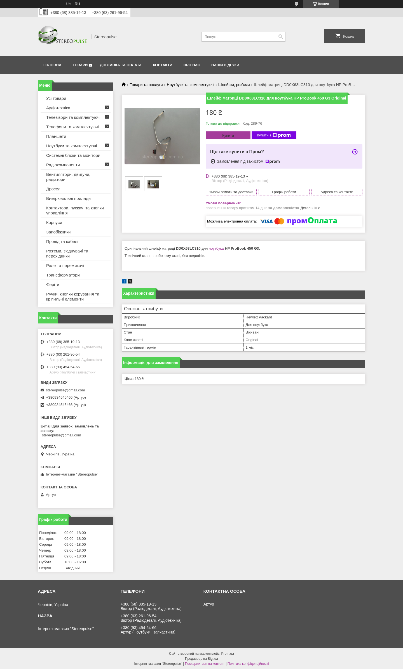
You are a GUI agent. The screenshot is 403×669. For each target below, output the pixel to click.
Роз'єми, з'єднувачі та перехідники (67, 253)
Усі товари (56, 98)
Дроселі (53, 188)
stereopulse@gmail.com (65, 390)
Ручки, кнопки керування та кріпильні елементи (72, 296)
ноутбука (216, 248)
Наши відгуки (225, 65)
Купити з (274, 135)
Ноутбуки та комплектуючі (190, 84)
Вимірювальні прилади (68, 198)
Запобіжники (58, 232)
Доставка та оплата (121, 65)
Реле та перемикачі (65, 265)
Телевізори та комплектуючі (73, 117)
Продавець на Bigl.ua (201, 659)
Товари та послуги (146, 84)
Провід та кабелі (62, 241)
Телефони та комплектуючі (72, 126)
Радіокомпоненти (63, 164)
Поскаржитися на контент (205, 664)
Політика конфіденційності (248, 664)
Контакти (162, 65)
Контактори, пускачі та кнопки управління (75, 210)
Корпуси (54, 222)
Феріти (52, 284)
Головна (52, 65)
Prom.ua (227, 654)
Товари (80, 65)
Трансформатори (63, 275)
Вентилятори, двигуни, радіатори (68, 177)
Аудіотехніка (58, 107)
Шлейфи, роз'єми (234, 84)
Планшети (56, 136)
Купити (228, 135)
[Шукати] (280, 37)
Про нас (192, 65)
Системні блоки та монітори (73, 155)
